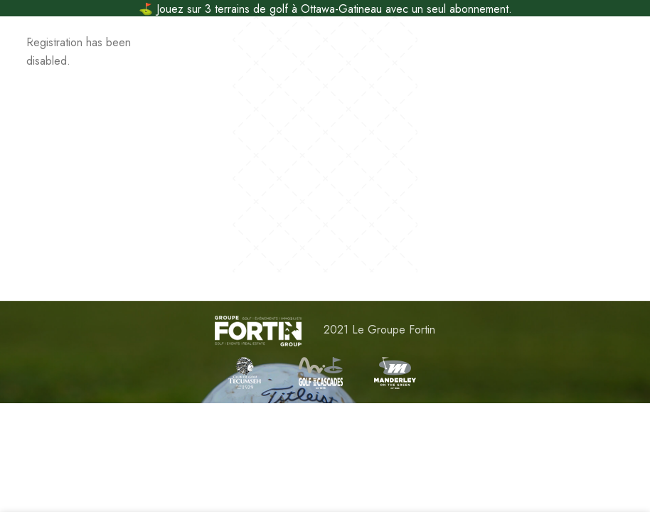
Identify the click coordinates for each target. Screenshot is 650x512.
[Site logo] (325, 33)
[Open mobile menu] (34, 33)
